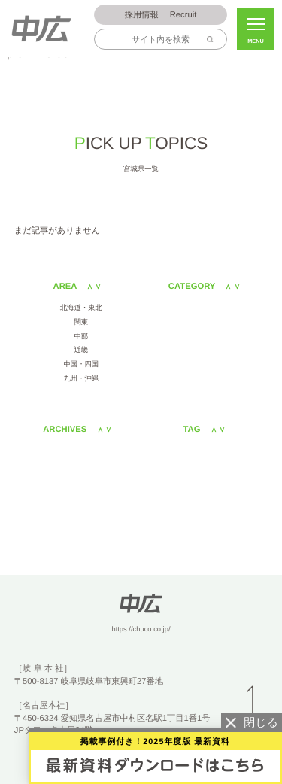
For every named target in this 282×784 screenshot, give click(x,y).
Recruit (161, 15)
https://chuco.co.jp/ (140, 629)
